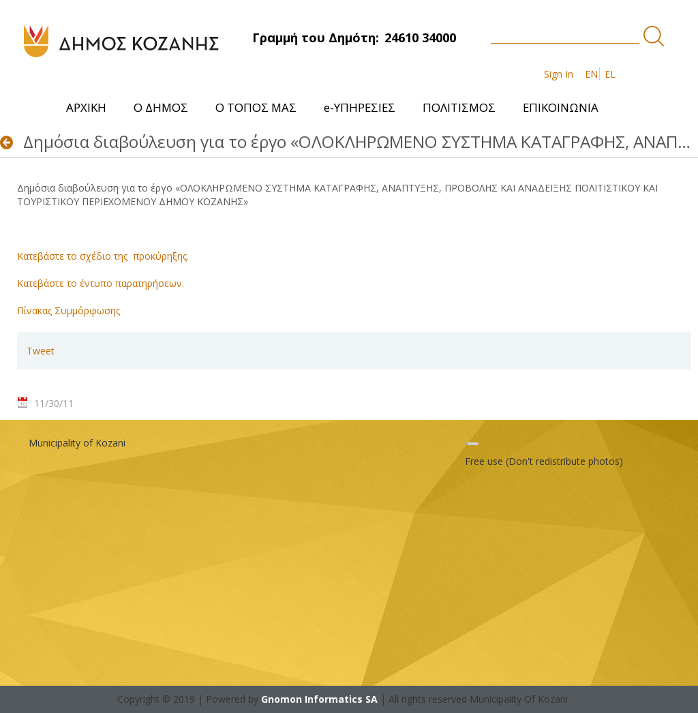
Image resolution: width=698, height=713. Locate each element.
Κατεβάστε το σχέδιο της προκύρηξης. (103, 255)
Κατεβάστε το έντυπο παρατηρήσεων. (100, 283)
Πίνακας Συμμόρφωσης (68, 310)
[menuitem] (86, 107)
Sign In (558, 73)
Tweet (41, 350)
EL (610, 73)
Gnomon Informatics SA (319, 699)
